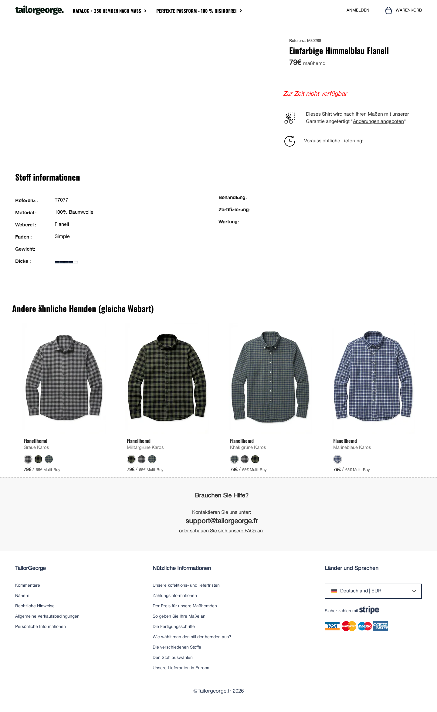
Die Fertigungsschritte (174, 627)
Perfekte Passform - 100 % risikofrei (196, 10)
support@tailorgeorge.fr (221, 521)
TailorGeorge (30, 568)
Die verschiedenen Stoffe (177, 647)
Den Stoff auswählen (173, 658)
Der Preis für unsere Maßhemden (185, 606)
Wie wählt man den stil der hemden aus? (192, 637)
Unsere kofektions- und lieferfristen (186, 586)
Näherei (22, 596)
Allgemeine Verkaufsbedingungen (47, 617)
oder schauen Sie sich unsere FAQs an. (221, 531)
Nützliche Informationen (182, 568)
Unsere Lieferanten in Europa (181, 668)
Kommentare (27, 586)
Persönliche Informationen (40, 627)
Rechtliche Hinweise (35, 606)
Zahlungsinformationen (175, 596)
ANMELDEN (358, 10)
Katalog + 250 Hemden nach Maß (107, 10)
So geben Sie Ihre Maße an (179, 617)
